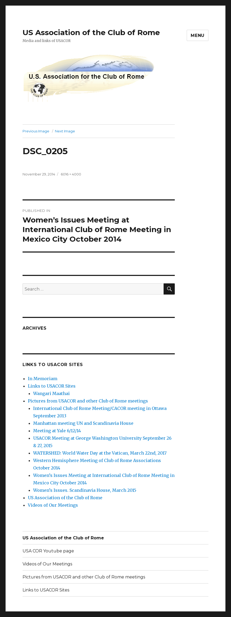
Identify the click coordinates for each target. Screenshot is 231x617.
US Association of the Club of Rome (91, 32)
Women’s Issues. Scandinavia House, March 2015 (84, 490)
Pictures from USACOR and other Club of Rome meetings (88, 401)
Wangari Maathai (51, 393)
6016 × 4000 (71, 174)
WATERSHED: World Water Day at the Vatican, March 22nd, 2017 (100, 453)
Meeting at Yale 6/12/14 (57, 430)
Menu (197, 35)
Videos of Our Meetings (53, 505)
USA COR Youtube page (48, 550)
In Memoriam (42, 378)
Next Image (65, 131)
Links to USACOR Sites (52, 386)
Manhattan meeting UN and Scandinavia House (83, 423)
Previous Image (36, 131)
